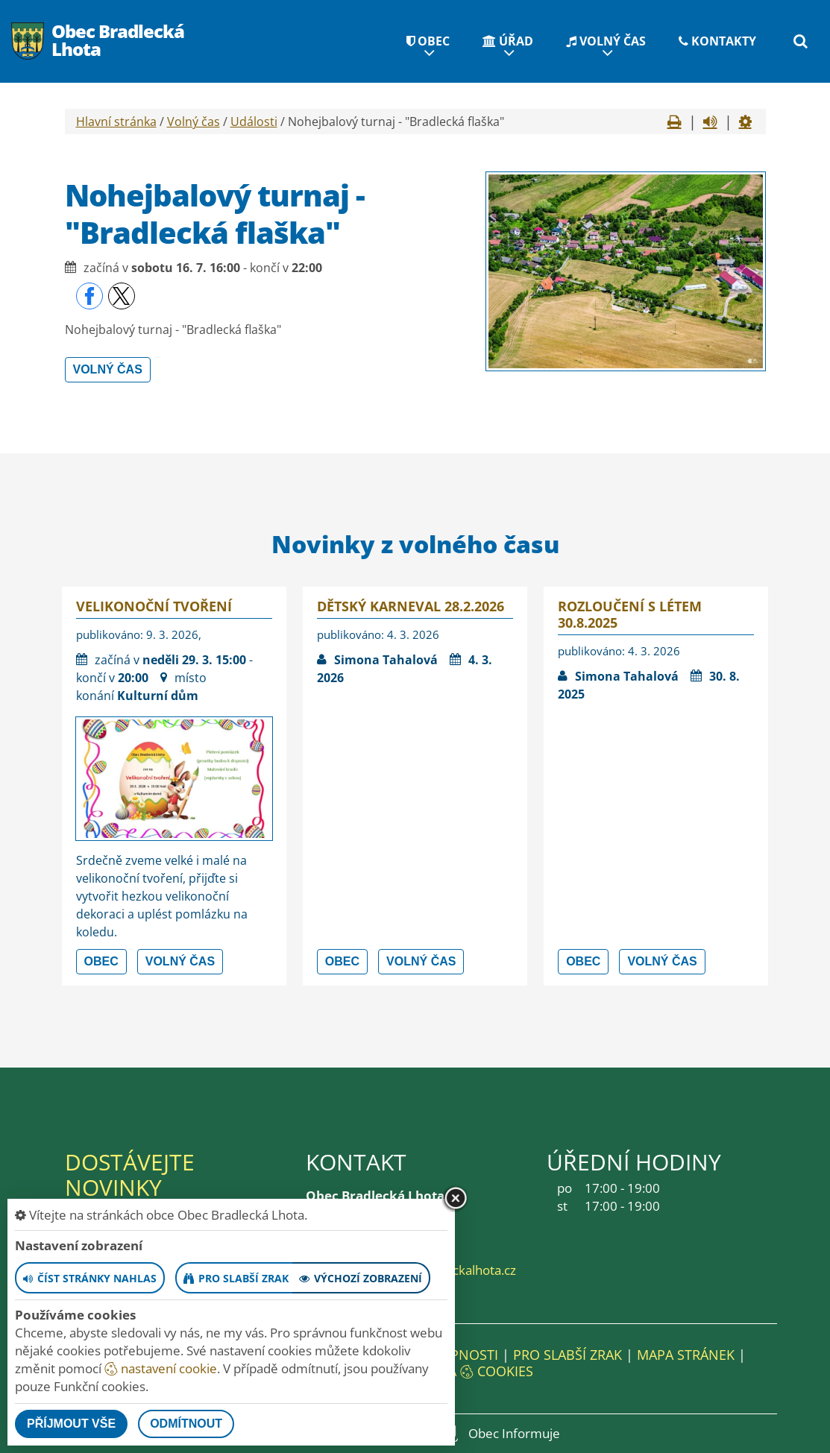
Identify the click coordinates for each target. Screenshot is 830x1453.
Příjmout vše (71, 1423)
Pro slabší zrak (567, 1355)
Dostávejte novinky (130, 1175)
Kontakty (717, 41)
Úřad (507, 41)
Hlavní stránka (116, 121)
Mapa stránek (686, 1355)
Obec (428, 41)
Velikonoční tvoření (154, 606)
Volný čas (606, 41)
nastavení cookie (160, 1368)
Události (253, 121)
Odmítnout (186, 1423)
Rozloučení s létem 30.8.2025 (630, 614)
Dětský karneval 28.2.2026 (410, 606)
